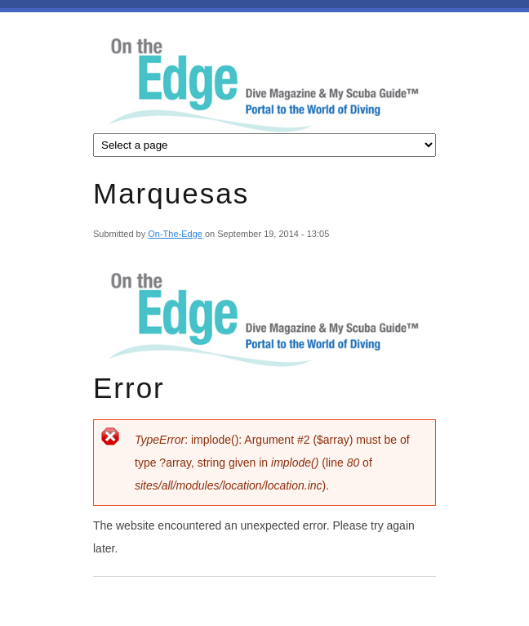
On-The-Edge (175, 234)
